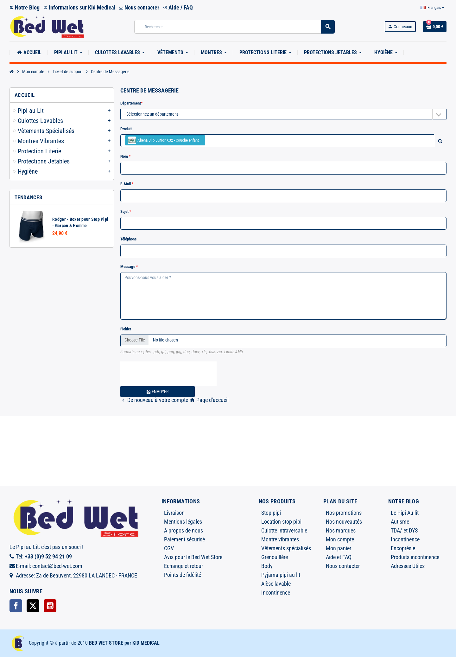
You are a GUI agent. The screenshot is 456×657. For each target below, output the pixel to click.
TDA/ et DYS (404, 530)
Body (267, 566)
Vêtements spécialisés (286, 548)
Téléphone (128, 239)
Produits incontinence (415, 557)
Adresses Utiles (408, 566)
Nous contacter (139, 7)
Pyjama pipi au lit (280, 574)
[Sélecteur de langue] (432, 7)
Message (128, 266)
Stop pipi (271, 512)
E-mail (126, 184)
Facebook (16, 605)
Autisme (400, 521)
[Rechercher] (234, 27)
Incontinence (275, 592)
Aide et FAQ (339, 557)
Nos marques (341, 530)
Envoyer (157, 391)
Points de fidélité (182, 574)
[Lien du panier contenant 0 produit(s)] (434, 26)
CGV (169, 548)
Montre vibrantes (280, 539)
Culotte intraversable (284, 530)
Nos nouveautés (344, 521)
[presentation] (168, 373)
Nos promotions (344, 512)
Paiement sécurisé (184, 539)
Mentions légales (183, 521)
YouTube (50, 605)
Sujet (125, 211)
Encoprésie (403, 548)
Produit (126, 128)
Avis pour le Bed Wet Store (193, 557)
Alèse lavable (276, 583)
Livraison (174, 512)
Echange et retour (183, 566)
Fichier (125, 329)
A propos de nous (183, 530)
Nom (124, 156)
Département (130, 103)
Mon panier (338, 548)
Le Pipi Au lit (405, 512)
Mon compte (340, 539)
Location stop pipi (281, 521)
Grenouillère (274, 557)
